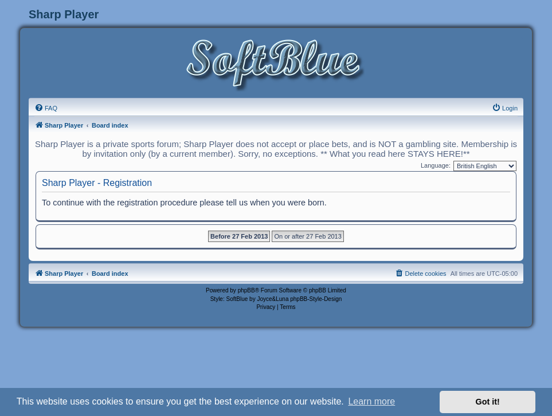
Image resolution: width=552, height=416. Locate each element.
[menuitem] (45, 108)
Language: (436, 165)
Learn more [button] (371, 401)
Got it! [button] (488, 401)
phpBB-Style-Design (316, 299)
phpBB (246, 290)
